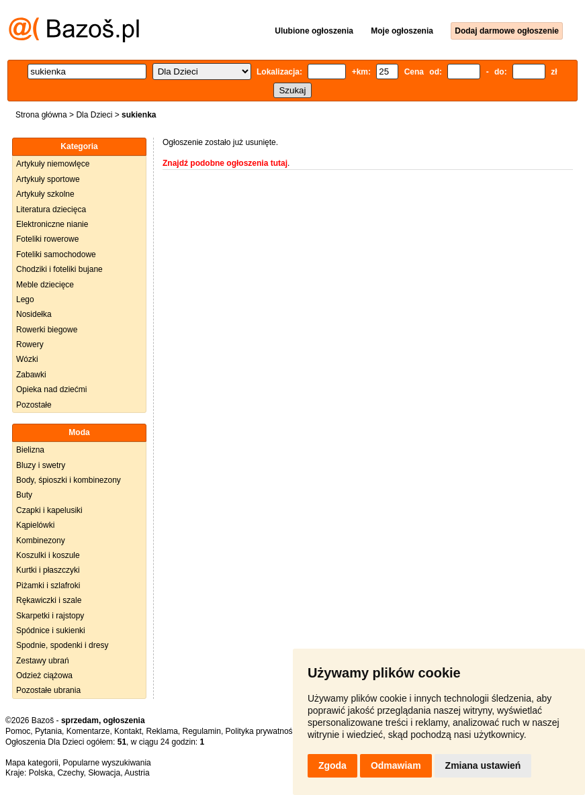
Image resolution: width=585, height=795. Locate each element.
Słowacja (104, 773)
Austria (136, 773)
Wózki (27, 359)
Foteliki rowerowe (47, 239)
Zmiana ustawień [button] (483, 765)
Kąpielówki (35, 525)
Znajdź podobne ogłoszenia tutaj (225, 163)
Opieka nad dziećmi (51, 389)
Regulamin (202, 731)
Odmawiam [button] (396, 765)
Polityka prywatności (262, 731)
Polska (41, 773)
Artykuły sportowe (48, 179)
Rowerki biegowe (46, 329)
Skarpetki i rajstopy (50, 615)
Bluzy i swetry (40, 465)
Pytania (48, 731)
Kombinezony (40, 540)
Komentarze (88, 731)
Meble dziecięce (45, 284)
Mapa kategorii (31, 762)
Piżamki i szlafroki (48, 585)
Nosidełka (34, 314)
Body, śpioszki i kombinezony (68, 480)
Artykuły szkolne (45, 194)
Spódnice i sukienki (50, 630)
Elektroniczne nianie (52, 224)
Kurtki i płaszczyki (48, 570)
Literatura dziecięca (51, 209)
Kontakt (128, 731)
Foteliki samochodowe (56, 254)
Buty (24, 495)
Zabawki (31, 374)
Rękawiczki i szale (48, 600)
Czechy (70, 773)
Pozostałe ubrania (48, 690)
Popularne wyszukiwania (106, 762)
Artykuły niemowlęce (52, 164)
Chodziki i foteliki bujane (59, 269)
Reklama (161, 731)
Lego (25, 299)
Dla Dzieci (94, 115)
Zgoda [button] (332, 765)
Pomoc (17, 731)
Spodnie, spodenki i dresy (62, 645)
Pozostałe (34, 405)
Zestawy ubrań (42, 660)
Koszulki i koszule (48, 555)
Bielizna (30, 450)
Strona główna (41, 115)
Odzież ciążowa (44, 675)
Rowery (30, 344)
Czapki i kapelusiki (49, 510)
